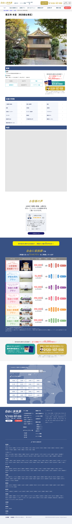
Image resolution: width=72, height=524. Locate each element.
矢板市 (51, 491)
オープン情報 (38, 436)
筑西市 (14, 497)
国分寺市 (36, 454)
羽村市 (16, 456)
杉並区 (49, 447)
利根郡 (51, 485)
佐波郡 (15, 486)
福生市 (39, 456)
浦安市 (38, 476)
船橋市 (58, 478)
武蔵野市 (54, 456)
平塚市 (39, 470)
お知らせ (16, 3)
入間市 (14, 460)
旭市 (6, 476)
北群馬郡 (31, 485)
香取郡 (42, 476)
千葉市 (23, 478)
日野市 (35, 456)
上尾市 (6, 460)
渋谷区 (41, 447)
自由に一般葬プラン (12, 320)
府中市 (42, 456)
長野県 (6, 506)
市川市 (23, 476)
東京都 (6, 444)
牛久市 (18, 495)
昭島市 (6, 454)
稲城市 (16, 454)
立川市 (48, 454)
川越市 (30, 460)
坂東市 (45, 497)
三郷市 (59, 462)
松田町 (47, 470)
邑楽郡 (19, 485)
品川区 (37, 447)
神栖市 (37, 495)
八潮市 (63, 462)
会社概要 (7, 517)
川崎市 (56, 468)
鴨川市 (54, 476)
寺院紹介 (25, 427)
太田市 (23, 485)
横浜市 (6, 472)
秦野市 (35, 470)
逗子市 (19, 470)
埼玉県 (6, 458)
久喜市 (43, 460)
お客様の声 (49, 8)
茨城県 (6, 494)
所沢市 (30, 462)
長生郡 (30, 478)
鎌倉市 (52, 468)
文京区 (27, 449)
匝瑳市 (19, 478)
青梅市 (20, 454)
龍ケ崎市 (21, 499)
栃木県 (6, 489)
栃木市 (31, 491)
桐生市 (35, 485)
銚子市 (27, 478)
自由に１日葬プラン (28, 419)
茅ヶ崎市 (23, 470)
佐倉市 (15, 478)
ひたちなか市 (11, 499)
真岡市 (47, 491)
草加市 (18, 462)
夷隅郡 (19, 476)
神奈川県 (7, 466)
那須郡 (35, 491)
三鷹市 (50, 456)
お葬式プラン (22, 8)
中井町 (27, 470)
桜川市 (53, 495)
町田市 (46, 456)
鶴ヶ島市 (26, 462)
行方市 (42, 497)
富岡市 (54, 485)
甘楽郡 (27, 485)
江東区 (33, 447)
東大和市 (30, 456)
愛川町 (6, 468)
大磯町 (36, 468)
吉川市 (6, 464)
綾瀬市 (23, 468)
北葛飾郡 (35, 460)
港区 (30, 449)
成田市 (51, 478)
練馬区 (23, 449)
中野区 (19, 449)
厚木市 (19, 468)
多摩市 (52, 454)
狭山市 (10, 462)
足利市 (6, 491)
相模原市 (7, 470)
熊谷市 (47, 460)
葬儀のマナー (39, 429)
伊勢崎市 (15, 485)
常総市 (6, 497)
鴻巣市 (51, 460)
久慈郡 (45, 495)
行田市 (39, 460)
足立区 (6, 447)
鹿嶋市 (26, 495)
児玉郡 (58, 460)
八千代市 (12, 480)
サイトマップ (28, 517)
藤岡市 (62, 485)
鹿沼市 (24, 491)
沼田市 (58, 485)
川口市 (27, 460)
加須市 (23, 460)
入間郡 (10, 460)
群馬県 (6, 483)
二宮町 (31, 470)
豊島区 (15, 449)
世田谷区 (57, 447)
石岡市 (6, 495)
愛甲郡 (10, 468)
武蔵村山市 (60, 456)
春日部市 (18, 460)
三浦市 (51, 470)
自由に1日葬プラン (12, 298)
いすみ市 (15, 476)
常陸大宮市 (61, 497)
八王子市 (12, 456)
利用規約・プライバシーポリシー (17, 517)
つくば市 (18, 497)
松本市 (6, 508)
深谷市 (51, 462)
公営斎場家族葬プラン (12, 265)
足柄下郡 (15, 468)
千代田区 (11, 449)
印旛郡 (34, 476)
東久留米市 (21, 456)
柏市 (62, 476)
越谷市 (54, 460)
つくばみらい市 (25, 497)
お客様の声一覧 (36, 233)
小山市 (20, 491)
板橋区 (14, 447)
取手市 (34, 497)
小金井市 (32, 454)
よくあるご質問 (29, 3)
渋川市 (39, 485)
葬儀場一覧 (38, 410)
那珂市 (38, 497)
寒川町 (15, 470)
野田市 (54, 478)
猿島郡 (57, 495)
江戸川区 (18, 447)
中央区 (6, 449)
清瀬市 (24, 454)
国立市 (27, 454)
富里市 (38, 478)
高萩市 (10, 497)
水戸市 (17, 499)
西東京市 (7, 456)
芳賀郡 (43, 491)
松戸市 (62, 478)
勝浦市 (58, 476)
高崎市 (43, 485)
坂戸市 (6, 462)
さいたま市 (63, 460)
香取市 (46, 476)
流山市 (42, 478)
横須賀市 (63, 470)
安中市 (10, 485)
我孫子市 (10, 476)
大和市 (59, 470)
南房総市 (7, 480)
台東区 (61, 447)
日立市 (6, 499)
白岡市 (14, 462)
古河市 (49, 495)
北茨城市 (41, 495)
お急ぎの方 (67, 8)
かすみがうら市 (32, 495)
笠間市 (22, 495)
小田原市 (44, 468)
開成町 (48, 468)
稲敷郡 (10, 495)
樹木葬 (25, 437)
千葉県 (6, 475)
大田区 (23, 447)
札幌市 (6, 504)
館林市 (47, 485)
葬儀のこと (39, 424)
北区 (30, 447)
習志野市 (46, 478)
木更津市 (7, 478)
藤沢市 (43, 470)
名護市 (6, 513)
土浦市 (30, 497)
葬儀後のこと (39, 427)
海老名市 (32, 468)
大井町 (40, 468)
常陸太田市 (55, 497)
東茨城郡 (50, 497)
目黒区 (33, 449)
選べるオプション (31, 8)
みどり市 (11, 486)
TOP (4, 8)
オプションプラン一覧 (28, 430)
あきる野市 (11, 454)
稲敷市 (14, 495)
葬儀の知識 (58, 8)
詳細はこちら (63, 265)
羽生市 (38, 462)
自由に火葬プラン (12, 287)
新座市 (34, 462)
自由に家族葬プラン (12, 309)
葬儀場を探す (40, 8)
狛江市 (45, 454)
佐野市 (27, 491)
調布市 (56, 454)
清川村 (60, 468)
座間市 (11, 470)
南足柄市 (55, 470)
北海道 (6, 502)
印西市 (30, 476)
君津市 (11, 478)
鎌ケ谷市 (50, 476)
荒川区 (10, 447)
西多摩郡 (60, 454)
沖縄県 (6, 511)
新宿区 (45, 447)
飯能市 (42, 462)
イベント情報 (23, 3)
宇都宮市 (11, 491)
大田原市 (15, 491)
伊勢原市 (27, 468)
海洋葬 (25, 435)
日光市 (39, 491)
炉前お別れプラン (12, 276)
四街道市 (16, 480)
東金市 (34, 478)
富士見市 (55, 462)
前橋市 (6, 486)
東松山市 (46, 462)
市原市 (27, 476)
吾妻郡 (6, 485)
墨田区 (53, 447)
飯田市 (10, 508)
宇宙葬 (25, 433)
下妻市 (61, 495)
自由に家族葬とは (13, 8)
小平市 (41, 454)
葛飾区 (27, 447)
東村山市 (26, 456)
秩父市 (22, 462)
